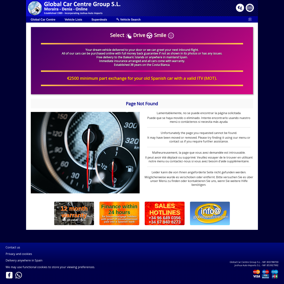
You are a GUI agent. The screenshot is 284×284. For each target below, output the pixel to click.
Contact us (13, 247)
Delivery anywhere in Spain (24, 260)
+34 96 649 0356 (165, 217)
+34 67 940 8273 (165, 222)
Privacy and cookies (19, 254)
